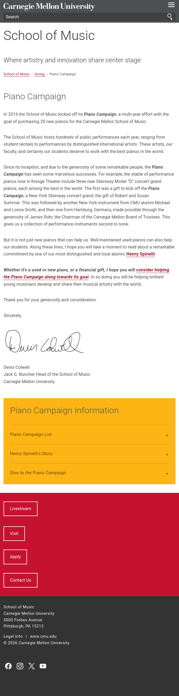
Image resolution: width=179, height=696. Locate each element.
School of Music (49, 35)
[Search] (89, 17)
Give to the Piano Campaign (38, 472)
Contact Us (20, 580)
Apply (15, 556)
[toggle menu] (171, 5)
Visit (14, 533)
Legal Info (13, 636)
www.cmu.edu (43, 636)
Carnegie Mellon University (77, 7)
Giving (40, 74)
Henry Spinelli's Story (31, 453)
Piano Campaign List (31, 434)
